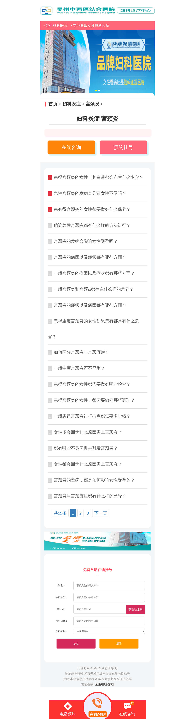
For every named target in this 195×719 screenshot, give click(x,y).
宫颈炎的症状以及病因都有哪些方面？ (90, 305)
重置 (119, 643)
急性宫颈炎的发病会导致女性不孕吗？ (90, 193)
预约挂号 (123, 147)
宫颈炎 (92, 103)
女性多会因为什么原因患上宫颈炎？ (88, 432)
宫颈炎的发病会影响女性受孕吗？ (86, 241)
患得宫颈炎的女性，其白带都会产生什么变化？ (98, 177)
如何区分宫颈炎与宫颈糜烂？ (81, 352)
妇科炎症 (71, 103)
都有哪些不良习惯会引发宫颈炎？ (86, 448)
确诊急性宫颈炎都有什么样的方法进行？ (92, 225)
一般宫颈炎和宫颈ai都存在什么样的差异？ (94, 289)
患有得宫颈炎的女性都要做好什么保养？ (92, 209)
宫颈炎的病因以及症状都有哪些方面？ (90, 257)
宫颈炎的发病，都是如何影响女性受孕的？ (94, 480)
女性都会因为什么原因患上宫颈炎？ (88, 464)
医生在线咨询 (104, 684)
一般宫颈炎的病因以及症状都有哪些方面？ (94, 273)
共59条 (60, 513)
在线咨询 (71, 147)
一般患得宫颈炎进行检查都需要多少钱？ (92, 416)
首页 (53, 103)
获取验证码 (135, 609)
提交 (76, 643)
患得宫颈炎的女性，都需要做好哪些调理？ (94, 400)
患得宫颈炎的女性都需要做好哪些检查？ (92, 384)
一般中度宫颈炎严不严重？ (79, 368)
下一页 (100, 513)
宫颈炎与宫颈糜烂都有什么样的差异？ (90, 496)
